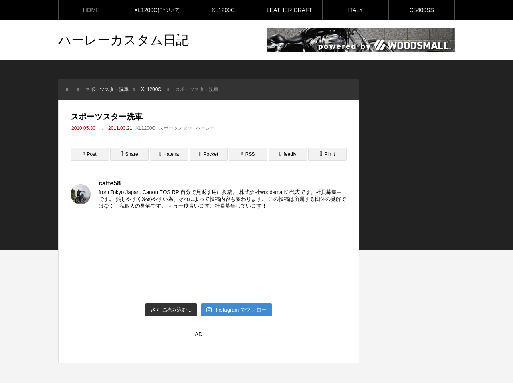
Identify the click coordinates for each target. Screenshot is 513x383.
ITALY (355, 10)
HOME (91, 10)
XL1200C (223, 10)
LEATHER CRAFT (289, 10)
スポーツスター (175, 128)
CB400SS (421, 10)
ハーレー (205, 128)
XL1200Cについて (157, 10)
